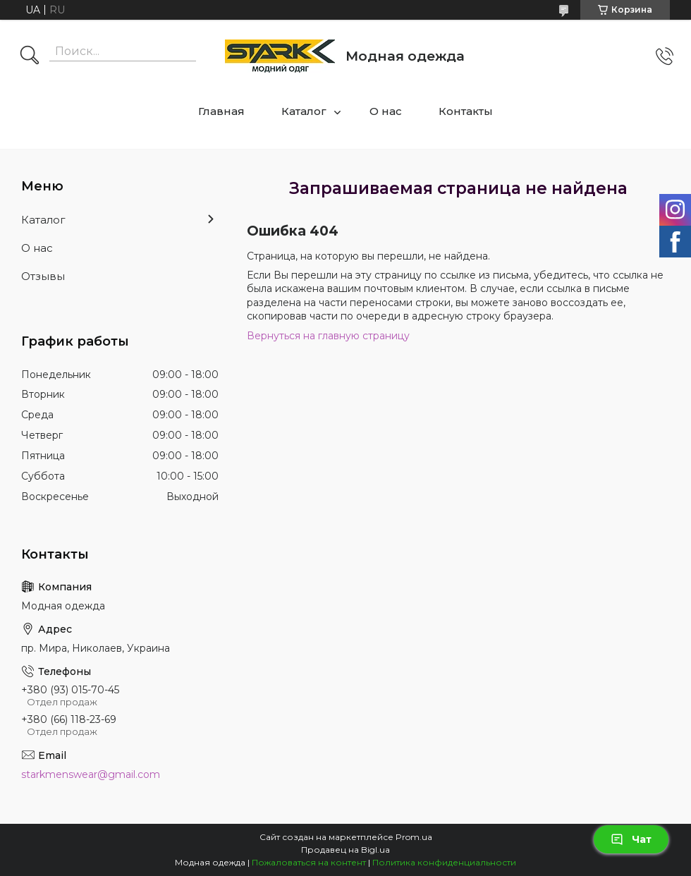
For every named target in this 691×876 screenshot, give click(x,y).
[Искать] (29, 56)
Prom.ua (414, 837)
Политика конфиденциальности (444, 862)
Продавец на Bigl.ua (345, 849)
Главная (221, 111)
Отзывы (43, 276)
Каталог (303, 111)
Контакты (466, 111)
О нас (385, 111)
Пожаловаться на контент (309, 862)
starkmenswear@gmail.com (90, 774)
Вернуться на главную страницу (328, 335)
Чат (631, 839)
